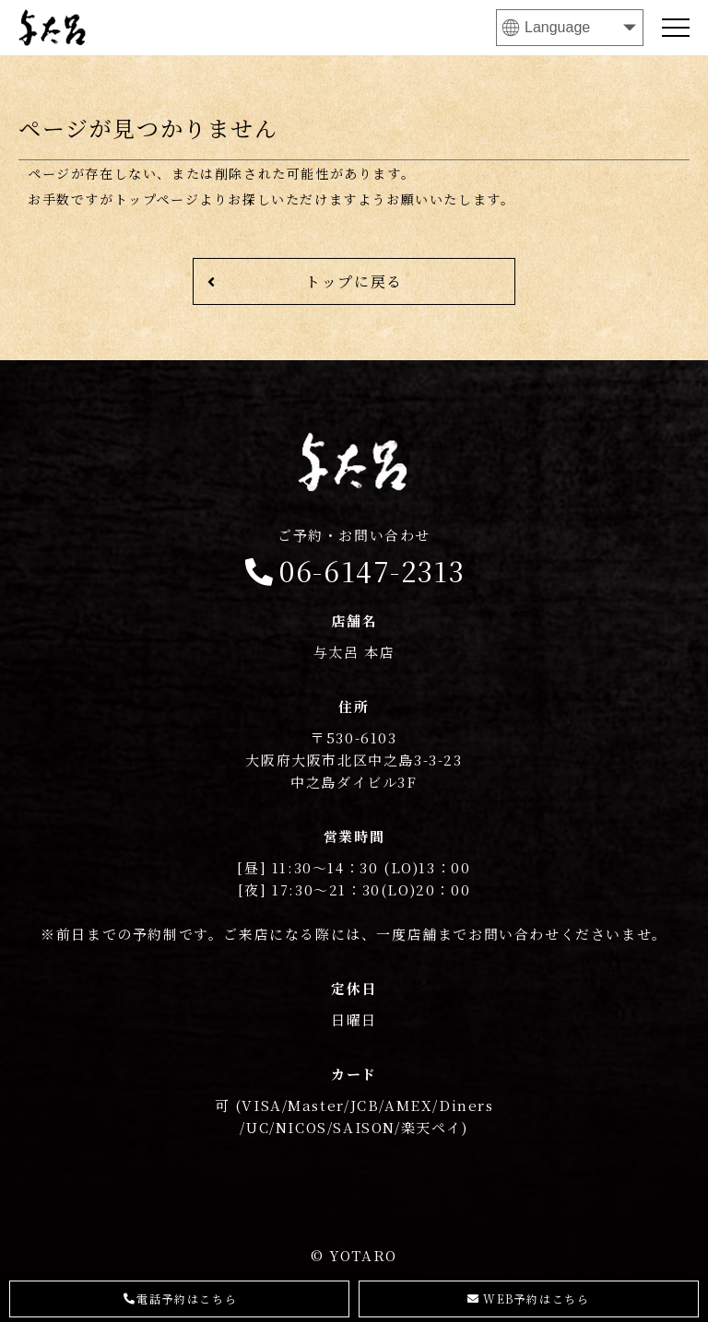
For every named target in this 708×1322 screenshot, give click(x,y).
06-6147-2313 (354, 558)
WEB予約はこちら (528, 1298)
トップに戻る (305, 281)
